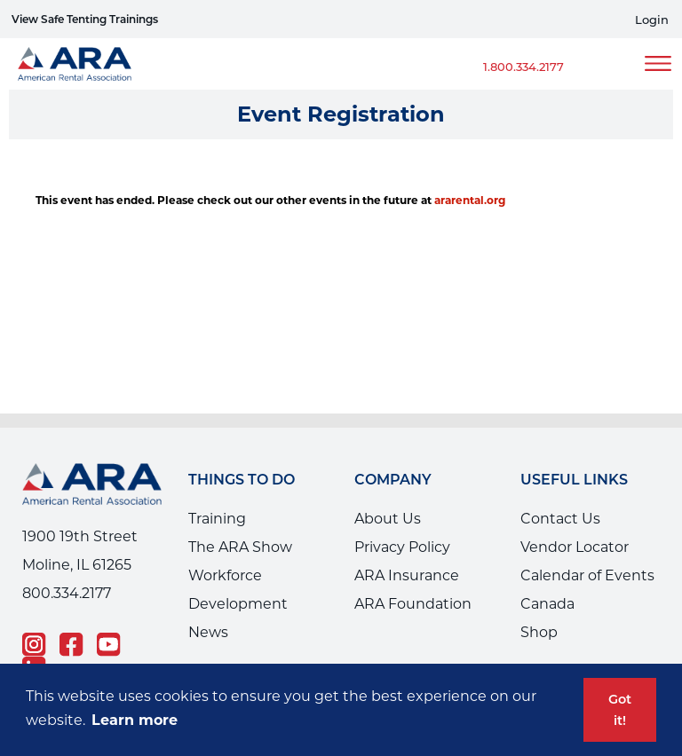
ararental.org (469, 200)
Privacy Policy (402, 547)
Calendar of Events (587, 575)
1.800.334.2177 (523, 66)
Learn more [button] (134, 720)
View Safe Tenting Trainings (85, 19)
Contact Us (560, 518)
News (208, 632)
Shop (539, 632)
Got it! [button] (619, 709)
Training (217, 518)
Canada (547, 603)
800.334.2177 (66, 593)
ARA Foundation (413, 603)
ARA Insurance (406, 575)
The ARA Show (240, 547)
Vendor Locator (574, 547)
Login (652, 20)
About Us (387, 518)
